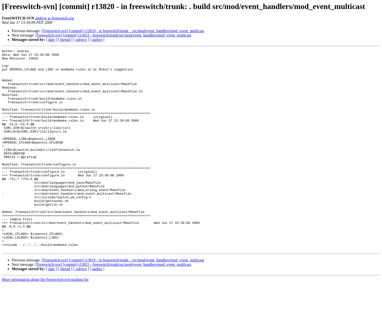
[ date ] (51, 40)
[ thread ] (65, 40)
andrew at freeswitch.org (54, 18)
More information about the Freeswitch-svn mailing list (45, 320)
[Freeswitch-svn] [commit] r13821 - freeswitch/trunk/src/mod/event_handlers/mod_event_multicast (113, 35)
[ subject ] (81, 40)
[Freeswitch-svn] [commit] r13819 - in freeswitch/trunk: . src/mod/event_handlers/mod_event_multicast (123, 31)
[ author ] (97, 40)
